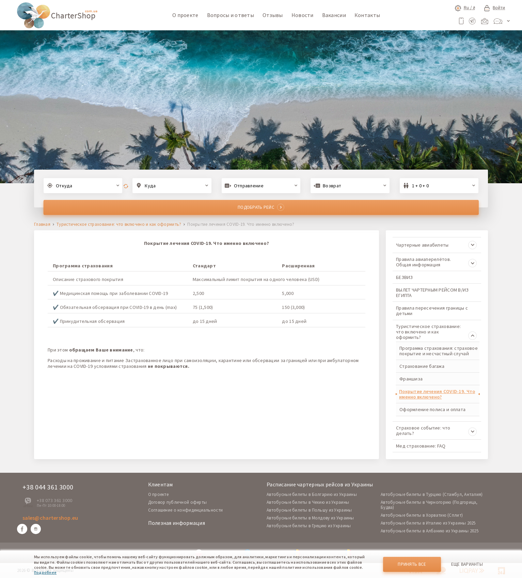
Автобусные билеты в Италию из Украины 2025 (428, 523)
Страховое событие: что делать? (436, 430)
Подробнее (45, 572)
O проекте (158, 494)
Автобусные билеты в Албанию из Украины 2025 (429, 531)
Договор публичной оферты (177, 502)
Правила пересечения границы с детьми (432, 310)
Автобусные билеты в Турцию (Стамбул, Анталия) (432, 494)
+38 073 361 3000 (54, 500)
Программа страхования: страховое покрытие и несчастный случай (438, 350)
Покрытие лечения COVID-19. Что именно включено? (437, 394)
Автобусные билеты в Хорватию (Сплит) (422, 515)
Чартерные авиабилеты (436, 245)
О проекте (185, 15)
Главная (42, 224)
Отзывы (273, 15)
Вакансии (334, 15)
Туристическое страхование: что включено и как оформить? (119, 224)
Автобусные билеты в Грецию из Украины (309, 526)
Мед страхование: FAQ (421, 446)
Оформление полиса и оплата (432, 409)
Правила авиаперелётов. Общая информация (436, 261)
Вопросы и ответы (230, 15)
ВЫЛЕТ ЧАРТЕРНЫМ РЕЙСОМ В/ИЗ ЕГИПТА (432, 292)
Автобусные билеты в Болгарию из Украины (312, 494)
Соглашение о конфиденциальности (185, 510)
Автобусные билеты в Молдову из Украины (310, 518)
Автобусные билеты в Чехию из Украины (308, 502)
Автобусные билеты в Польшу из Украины (309, 510)
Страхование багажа (421, 366)
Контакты (367, 15)
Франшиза (411, 378)
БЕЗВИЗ (404, 277)
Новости (302, 15)
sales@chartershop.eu (50, 518)
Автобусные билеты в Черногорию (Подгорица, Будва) (429, 504)
